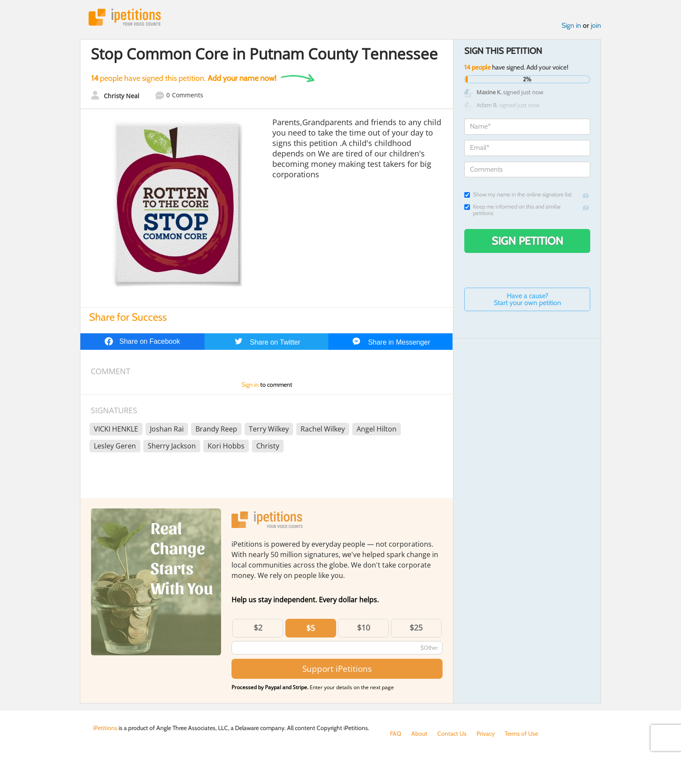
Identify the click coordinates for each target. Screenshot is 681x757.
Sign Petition (527, 240)
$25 (416, 627)
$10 (363, 627)
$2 (258, 627)
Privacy (485, 733)
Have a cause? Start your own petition (527, 299)
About (419, 733)
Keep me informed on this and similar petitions (512, 209)
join (596, 25)
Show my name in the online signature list (518, 194)
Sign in (571, 25)
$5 (310, 628)
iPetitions (125, 17)
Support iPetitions (337, 668)
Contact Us (451, 733)
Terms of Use (521, 733)
